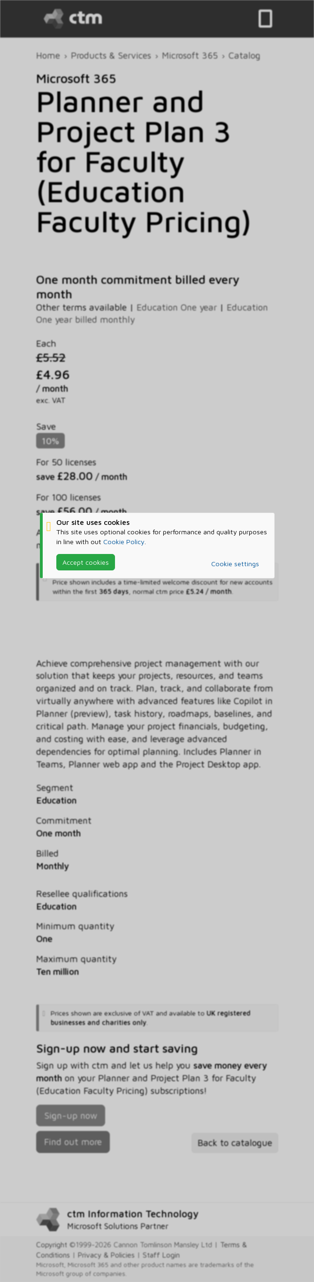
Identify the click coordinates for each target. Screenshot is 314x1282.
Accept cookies (85, 562)
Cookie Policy (124, 542)
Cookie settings (235, 564)
